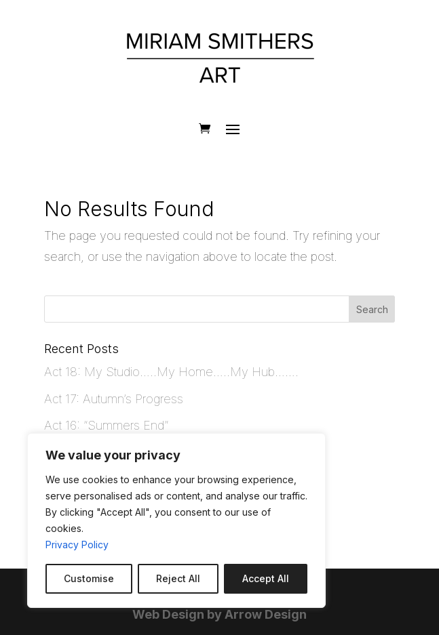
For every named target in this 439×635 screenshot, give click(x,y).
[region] (176, 520)
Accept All (265, 578)
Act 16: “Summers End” (106, 425)
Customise (89, 578)
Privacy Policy (77, 544)
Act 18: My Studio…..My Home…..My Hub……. (171, 372)
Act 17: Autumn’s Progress (113, 399)
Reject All (178, 578)
